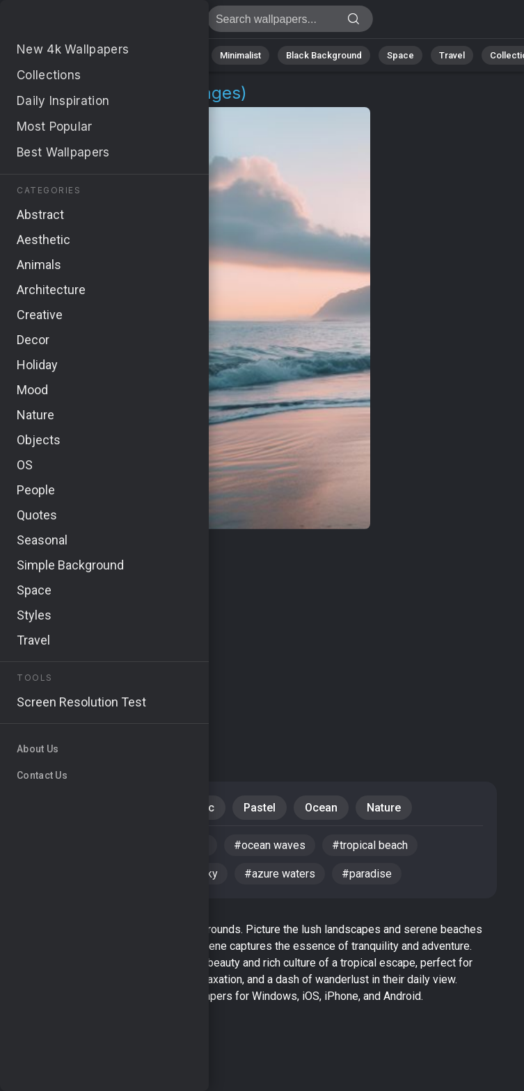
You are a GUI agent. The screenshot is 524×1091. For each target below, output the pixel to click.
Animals (178, 55)
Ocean (321, 807)
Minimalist (240, 55)
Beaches (115, 807)
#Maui (46, 845)
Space (400, 55)
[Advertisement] (252, 639)
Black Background (324, 55)
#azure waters (279, 873)
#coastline (181, 845)
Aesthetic (190, 807)
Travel (452, 55)
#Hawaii (108, 845)
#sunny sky (189, 873)
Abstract (119, 55)
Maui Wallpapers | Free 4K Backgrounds (83, 22)
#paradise (367, 873)
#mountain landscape (83, 873)
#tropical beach (370, 845)
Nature (62, 55)
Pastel (260, 807)
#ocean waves (269, 845)
